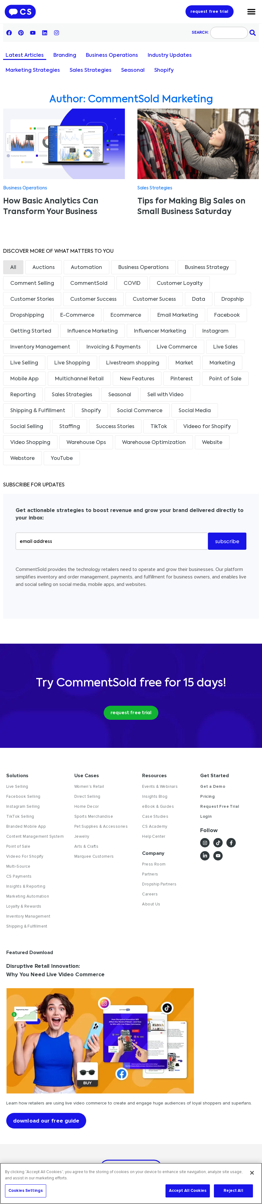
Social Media (195, 410)
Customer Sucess (154, 299)
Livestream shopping (132, 363)
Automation (86, 267)
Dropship (232, 299)
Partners (150, 874)
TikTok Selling (20, 816)
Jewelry (81, 836)
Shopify (164, 70)
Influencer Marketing (160, 331)
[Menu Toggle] (251, 11)
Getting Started (30, 331)
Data (198, 299)
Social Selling (26, 426)
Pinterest (182, 379)
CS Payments (19, 876)
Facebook (227, 315)
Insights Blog (154, 796)
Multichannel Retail (79, 379)
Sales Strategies (90, 70)
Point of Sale (225, 379)
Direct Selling (87, 796)
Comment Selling (32, 283)
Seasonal (133, 70)
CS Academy (154, 826)
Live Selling (24, 363)
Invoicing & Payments (114, 347)
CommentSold (88, 283)
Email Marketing (177, 315)
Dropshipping (27, 315)
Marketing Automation (27, 896)
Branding (64, 55)
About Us (151, 904)
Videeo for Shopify (207, 426)
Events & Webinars (160, 786)
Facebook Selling (23, 796)
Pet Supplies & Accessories (101, 826)
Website (212, 442)
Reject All (233, 1190)
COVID (132, 283)
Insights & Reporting (25, 886)
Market (184, 363)
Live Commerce (177, 347)
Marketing (222, 363)
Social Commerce (139, 410)
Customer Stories (32, 299)
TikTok (159, 426)
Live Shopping (72, 363)
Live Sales (225, 347)
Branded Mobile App (26, 826)
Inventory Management (40, 347)
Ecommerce (126, 315)
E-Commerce (77, 315)
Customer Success (93, 299)
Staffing (69, 426)
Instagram (215, 331)
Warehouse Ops (86, 442)
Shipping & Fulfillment (37, 410)
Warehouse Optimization (154, 442)
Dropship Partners (159, 884)
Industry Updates (170, 55)
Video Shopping (30, 442)
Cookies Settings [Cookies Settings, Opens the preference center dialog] (25, 1190)
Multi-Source (18, 866)
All (13, 267)
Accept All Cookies (187, 1190)
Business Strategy (207, 267)
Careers (150, 894)
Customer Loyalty (180, 283)
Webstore (22, 458)
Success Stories (115, 426)
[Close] (252, 1173)
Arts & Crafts (86, 846)
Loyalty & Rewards (24, 906)
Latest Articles (25, 55)
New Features (137, 379)
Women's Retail (89, 786)
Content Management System (35, 836)
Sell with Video (165, 394)
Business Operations (112, 55)
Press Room (154, 864)
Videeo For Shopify (24, 856)
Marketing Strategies (33, 70)
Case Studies (155, 816)
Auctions (43, 267)
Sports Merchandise (93, 816)
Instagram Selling (23, 806)
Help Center (153, 836)
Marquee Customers (94, 856)
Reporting (23, 394)
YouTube (62, 458)
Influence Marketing (92, 331)
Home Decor (86, 806)
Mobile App (24, 379)
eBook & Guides (158, 806)
